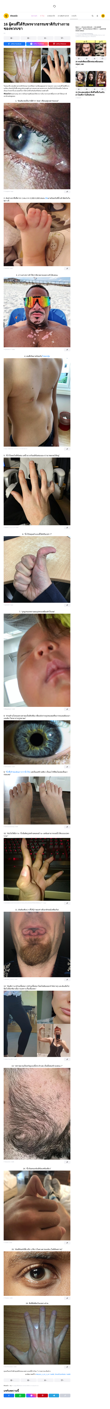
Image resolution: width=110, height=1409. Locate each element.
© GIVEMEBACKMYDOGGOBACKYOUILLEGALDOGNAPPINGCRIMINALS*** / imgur (25, 903)
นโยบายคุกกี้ (78, 28)
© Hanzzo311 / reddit (9, 1161)
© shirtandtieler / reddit (9, 766)
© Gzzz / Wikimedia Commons (11, 448)
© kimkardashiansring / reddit (11, 826)
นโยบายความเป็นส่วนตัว (86, 27)
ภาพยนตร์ (78, 97)
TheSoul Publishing (87, 33)
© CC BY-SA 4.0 (23, 448)
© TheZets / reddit (8, 1298)
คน (76, 67)
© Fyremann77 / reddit (9, 349)
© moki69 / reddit (8, 1242)
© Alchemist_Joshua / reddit (10, 979)
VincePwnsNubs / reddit (62, 1374)
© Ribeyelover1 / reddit (9, 709)
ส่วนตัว (34, 16)
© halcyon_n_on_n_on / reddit (11, 527)
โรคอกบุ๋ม (46, 356)
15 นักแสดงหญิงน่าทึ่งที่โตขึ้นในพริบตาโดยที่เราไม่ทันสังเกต (90, 93)
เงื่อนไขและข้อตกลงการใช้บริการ (90, 28)
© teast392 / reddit (8, 268)
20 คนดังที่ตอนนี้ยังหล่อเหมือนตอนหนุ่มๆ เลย (89, 63)
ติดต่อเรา (78, 27)
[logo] (11, 16)
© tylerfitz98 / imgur (8, 605)
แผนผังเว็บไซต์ (103, 28)
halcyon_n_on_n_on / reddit (45, 1374)
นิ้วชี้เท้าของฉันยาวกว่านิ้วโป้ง (18, 772)
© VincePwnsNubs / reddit (10, 1366)
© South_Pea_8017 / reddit (10, 1059)
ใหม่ (42, 16)
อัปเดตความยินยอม (80, 30)
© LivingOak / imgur (8, 191)
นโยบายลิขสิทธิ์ (97, 27)
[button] (79, 58)
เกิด (46, 198)
